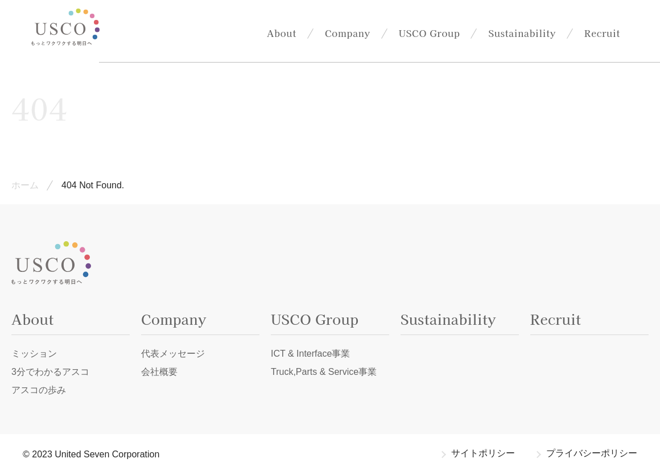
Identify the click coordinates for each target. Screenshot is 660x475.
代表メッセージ (173, 353)
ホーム (25, 185)
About (281, 33)
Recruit (602, 33)
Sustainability (522, 33)
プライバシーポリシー (591, 453)
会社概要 (159, 372)
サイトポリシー (483, 453)
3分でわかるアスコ (50, 372)
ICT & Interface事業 (310, 353)
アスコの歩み (38, 390)
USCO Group (429, 33)
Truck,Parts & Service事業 (324, 372)
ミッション (34, 353)
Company (347, 33)
